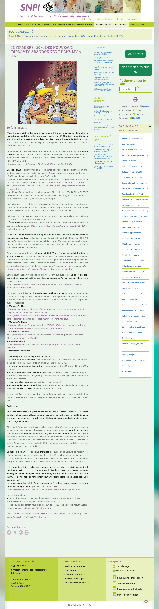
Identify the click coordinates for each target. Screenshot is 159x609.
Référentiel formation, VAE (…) (134, 310)
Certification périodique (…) (133, 166)
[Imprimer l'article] (27, 533)
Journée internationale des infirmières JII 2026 (103, 53)
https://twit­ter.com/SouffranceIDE (34, 508)
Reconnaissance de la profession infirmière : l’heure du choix (104, 127)
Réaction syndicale (129, 299)
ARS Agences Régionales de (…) (135, 155)
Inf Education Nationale (131, 255)
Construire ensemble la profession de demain (102, 78)
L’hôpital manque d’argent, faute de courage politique (103, 90)
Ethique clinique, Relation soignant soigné (103, 162)
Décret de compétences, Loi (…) (135, 189)
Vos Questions (73, 561)
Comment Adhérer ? (85, 25)
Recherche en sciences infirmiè (134, 305)
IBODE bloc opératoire (131, 244)
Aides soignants (128, 144)
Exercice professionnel (131, 227)
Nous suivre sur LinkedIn (127, 589)
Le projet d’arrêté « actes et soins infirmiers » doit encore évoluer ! (104, 67)
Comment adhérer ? (74, 574)
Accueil (20, 25)
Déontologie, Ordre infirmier (133, 194)
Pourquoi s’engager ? (75, 578)
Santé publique (128, 349)
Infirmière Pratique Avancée (133, 261)
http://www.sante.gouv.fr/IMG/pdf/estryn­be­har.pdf (31, 198)
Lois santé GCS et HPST (131, 277)
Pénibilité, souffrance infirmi (133, 283)
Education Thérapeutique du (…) (135, 211)
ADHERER (135, 54)
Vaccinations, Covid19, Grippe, (134, 360)
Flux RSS (135, 118)
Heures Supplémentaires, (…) (133, 233)
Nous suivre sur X (124, 583)
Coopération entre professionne (134, 183)
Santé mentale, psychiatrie (132, 344)
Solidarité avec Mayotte (102, 116)
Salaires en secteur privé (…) (133, 333)
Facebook (145, 107)
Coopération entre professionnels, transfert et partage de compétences (103, 156)
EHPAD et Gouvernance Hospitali (135, 216)
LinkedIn (138, 114)
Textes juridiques (129, 355)
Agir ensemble (121, 24)
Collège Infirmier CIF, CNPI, (132, 172)
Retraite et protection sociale (133, 316)
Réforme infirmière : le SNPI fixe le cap (104, 73)
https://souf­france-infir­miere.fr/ (41, 501)
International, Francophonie (133, 272)
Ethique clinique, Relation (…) (134, 222)
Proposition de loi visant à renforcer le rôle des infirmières (103, 120)
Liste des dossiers (129, 131)
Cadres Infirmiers (129, 161)
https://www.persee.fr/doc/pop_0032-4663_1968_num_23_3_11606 (40, 164)
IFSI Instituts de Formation (132, 250)
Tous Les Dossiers (103, 24)
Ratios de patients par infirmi (133, 294)
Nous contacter (137, 25)
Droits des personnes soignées (134, 205)
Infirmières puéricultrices (132, 266)
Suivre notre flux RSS (126, 595)
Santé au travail (128, 338)
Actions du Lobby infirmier (132, 139)
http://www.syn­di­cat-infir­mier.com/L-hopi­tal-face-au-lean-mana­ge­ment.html (43, 489)
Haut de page (121, 566)
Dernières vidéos (49, 25)
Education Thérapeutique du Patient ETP (103, 167)
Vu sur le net (127, 371)
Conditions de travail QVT (132, 178)
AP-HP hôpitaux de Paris (132, 150)
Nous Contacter (26, 561)
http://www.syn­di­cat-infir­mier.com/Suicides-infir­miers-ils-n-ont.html (39, 269)
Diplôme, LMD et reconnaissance (135, 200)
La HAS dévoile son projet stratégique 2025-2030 (103, 112)
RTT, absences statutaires (132, 322)
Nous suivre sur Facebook (128, 578)
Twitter (137, 111)
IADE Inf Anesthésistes (131, 238)
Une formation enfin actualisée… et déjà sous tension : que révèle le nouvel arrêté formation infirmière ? (104, 59)
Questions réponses (130, 288)
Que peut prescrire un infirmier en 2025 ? (101, 107)
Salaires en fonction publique (133, 327)
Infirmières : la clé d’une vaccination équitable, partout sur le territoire (104, 84)
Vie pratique (127, 366)
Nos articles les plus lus (135, 69)
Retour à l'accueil (123, 570)
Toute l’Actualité (32, 25)
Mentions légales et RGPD (77, 582)
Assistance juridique (66, 25)
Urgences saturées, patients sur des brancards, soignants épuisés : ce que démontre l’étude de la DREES (72, 36)
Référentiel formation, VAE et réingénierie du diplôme (104, 145)
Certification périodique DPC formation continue (104, 150)
